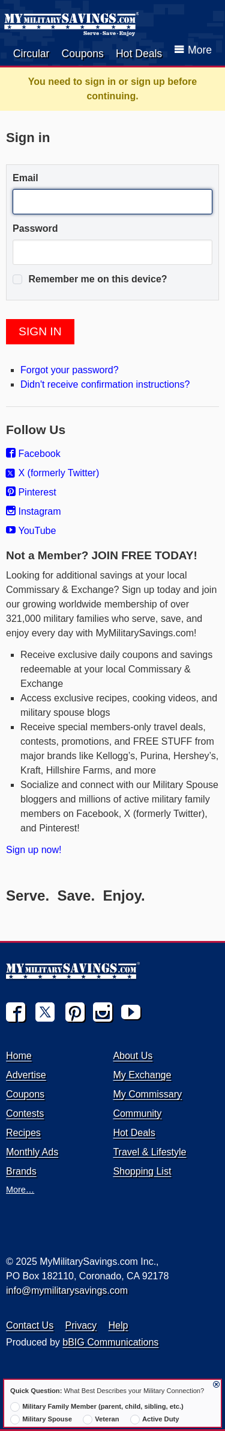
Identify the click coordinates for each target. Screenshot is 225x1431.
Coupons (82, 54)
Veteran (101, 1419)
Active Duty (154, 1419)
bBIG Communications (110, 1342)
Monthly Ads (32, 1152)
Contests (25, 1113)
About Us (132, 1056)
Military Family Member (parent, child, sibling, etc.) (97, 1407)
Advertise (26, 1075)
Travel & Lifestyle (149, 1152)
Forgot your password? (69, 370)
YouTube (31, 531)
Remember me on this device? (90, 279)
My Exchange (142, 1075)
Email (25, 178)
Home (19, 1056)
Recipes (23, 1133)
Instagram (33, 511)
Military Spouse (41, 1419)
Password (35, 228)
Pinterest (31, 492)
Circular (31, 54)
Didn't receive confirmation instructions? (105, 384)
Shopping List (142, 1171)
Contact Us (29, 1325)
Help (118, 1325)
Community (137, 1113)
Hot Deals (139, 54)
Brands (21, 1171)
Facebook (33, 454)
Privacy (81, 1325)
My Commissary (147, 1094)
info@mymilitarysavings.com (67, 1290)
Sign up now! (34, 850)
